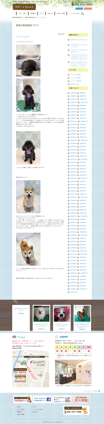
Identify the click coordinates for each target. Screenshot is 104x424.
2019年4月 (83, 225)
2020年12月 (83, 194)
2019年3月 (73, 229)
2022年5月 (73, 168)
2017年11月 (73, 254)
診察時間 (87, 8)
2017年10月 (84, 254)
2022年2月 (83, 172)
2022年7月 (73, 165)
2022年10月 (84, 159)
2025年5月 (73, 112)
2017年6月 (83, 260)
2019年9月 (73, 219)
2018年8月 (83, 238)
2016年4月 (83, 282)
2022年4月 (83, 168)
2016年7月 (73, 279)
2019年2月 (83, 229)
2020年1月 (73, 213)
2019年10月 (84, 216)
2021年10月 (84, 178)
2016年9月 (73, 276)
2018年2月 (83, 248)
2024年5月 (73, 131)
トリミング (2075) (75, 81)
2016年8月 (83, 276)
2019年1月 (73, 232)
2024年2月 (83, 134)
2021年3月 (73, 191)
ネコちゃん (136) (75, 74)
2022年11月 (73, 159)
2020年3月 (73, 210)
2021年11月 (73, 178)
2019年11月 (73, 216)
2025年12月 (83, 99)
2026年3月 (73, 96)
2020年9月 (73, 200)
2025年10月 (84, 102)
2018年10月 (84, 235)
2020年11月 (73, 197)
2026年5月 (73, 93)
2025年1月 (73, 118)
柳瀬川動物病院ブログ (31, 17)
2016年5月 (73, 282)
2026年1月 (73, 99)
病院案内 (35, 13)
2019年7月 (73, 222)
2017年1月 (73, 270)
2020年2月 (83, 210)
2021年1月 (73, 194)
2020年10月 (84, 197)
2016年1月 (73, 289)
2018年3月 (73, 248)
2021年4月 (83, 187)
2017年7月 (73, 260)
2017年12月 (83, 251)
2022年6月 (83, 165)
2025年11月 (73, 102)
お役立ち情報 (66, 13)
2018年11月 (73, 235)
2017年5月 (73, 263)
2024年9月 (73, 124)
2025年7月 (73, 108)
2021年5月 (73, 187)
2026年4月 (83, 93)
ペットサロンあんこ (81, 13)
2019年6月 (83, 222)
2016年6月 (83, 279)
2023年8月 (83, 143)
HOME (19, 407)
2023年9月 (73, 143)
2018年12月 (83, 232)
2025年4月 (83, 112)
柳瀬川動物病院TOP (17, 17)
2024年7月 (73, 127)
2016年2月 (83, 285)
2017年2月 (83, 267)
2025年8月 (83, 105)
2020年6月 (83, 203)
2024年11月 (73, 121)
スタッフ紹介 (23, 13)
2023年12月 (83, 137)
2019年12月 (83, 213)
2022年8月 (83, 162)
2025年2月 (83, 115)
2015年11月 (73, 292)
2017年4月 (83, 263)
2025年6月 (83, 108)
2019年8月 (83, 219)
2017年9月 (73, 257)
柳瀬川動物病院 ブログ (28, 303)
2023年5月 (73, 149)
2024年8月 (83, 124)
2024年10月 (84, 121)
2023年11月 (73, 140)
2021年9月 (73, 181)
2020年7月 (73, 203)
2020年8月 (83, 200)
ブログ (44, 13)
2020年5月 (73, 206)
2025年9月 (73, 105)
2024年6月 (83, 127)
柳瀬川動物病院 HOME (13, 13)
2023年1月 (73, 156)
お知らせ (54, 13)
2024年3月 (73, 134)
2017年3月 (73, 267)
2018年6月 (83, 241)
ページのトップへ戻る (90, 391)
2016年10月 (84, 273)
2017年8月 (83, 257)
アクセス (78, 8)
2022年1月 (73, 175)
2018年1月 (73, 251)
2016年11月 (73, 273)
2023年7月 (73, 146)
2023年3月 (73, 153)
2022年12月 (83, 156)
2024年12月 (83, 118)
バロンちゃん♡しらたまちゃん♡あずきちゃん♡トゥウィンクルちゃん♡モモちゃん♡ (78, 57)
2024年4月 (83, 131)
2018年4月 (83, 244)
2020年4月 (83, 206)
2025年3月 (73, 115)
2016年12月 (83, 270)
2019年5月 (73, 225)
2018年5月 (73, 244)
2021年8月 (83, 181)
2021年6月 (83, 184)
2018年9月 (73, 238)
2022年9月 (73, 162)
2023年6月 (83, 146)
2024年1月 (73, 137)
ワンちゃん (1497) (75, 77)
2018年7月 (73, 241)
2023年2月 (83, 153)
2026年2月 (83, 96)
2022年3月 (73, 172)
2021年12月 (83, 175)
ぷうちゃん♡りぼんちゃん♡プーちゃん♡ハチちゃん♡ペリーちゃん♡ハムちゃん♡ (78, 64)
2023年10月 (84, 140)
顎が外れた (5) (74, 84)
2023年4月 (83, 149)
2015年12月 (83, 289)
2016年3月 (73, 285)
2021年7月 (73, 184)
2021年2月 (83, 191)
